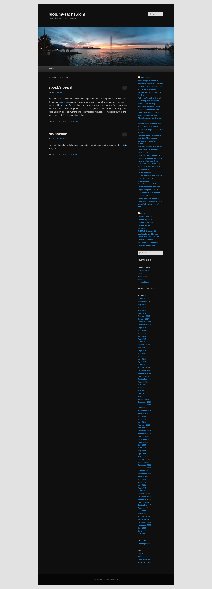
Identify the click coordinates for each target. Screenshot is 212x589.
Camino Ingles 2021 (146, 220)
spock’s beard (60, 87)
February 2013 (144, 345)
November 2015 (144, 302)
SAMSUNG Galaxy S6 (147, 231)
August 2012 (143, 350)
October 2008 (143, 471)
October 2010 (143, 408)
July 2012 (142, 353)
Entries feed (143, 557)
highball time (143, 282)
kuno (142, 213)
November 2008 (144, 468)
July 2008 (142, 479)
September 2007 (144, 505)
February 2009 (144, 459)
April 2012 (142, 362)
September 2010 (144, 411)
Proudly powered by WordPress (106, 579)
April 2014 (142, 313)
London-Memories (145, 240)
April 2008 (142, 488)
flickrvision (58, 134)
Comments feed (144, 559)
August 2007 (143, 508)
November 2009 (144, 433)
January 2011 (143, 399)
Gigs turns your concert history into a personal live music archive (149, 192)
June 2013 (142, 333)
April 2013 (142, 339)
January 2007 (143, 519)
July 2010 (142, 416)
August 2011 (143, 382)
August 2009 (143, 442)
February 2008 (144, 494)
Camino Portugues (146, 217)
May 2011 (142, 390)
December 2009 (144, 431)
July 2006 (142, 528)
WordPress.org (144, 562)
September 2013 (144, 325)
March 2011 (143, 396)
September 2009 (144, 439)
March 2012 (143, 365)
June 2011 (142, 388)
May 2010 (142, 422)
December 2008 (144, 465)
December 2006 (144, 522)
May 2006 (142, 534)
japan (140, 279)
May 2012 (142, 359)
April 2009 (142, 453)
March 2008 (143, 491)
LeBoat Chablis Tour (146, 245)
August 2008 (143, 476)
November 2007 (144, 499)
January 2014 (143, 319)
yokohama (142, 276)
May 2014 (142, 310)
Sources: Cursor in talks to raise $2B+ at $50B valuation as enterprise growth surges (150, 158)
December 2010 (144, 402)
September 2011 (144, 379)
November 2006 (144, 525)
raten (140, 273)
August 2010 (143, 413)
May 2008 (142, 485)
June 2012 (142, 356)
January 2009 (143, 462)
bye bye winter (144, 270)
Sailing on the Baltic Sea (148, 243)
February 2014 (144, 316)
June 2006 (142, 531)
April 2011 (142, 393)
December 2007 (144, 496)
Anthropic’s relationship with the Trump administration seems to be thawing (150, 101)
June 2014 (142, 307)
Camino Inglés (144, 225)
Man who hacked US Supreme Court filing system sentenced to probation (150, 149)
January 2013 (143, 348)
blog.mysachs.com (67, 14)
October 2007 (143, 502)
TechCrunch (145, 77)
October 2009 (143, 436)
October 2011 (143, 376)
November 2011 (144, 373)
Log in (140, 554)
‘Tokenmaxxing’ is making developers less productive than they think (149, 167)
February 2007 (144, 517)
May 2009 (142, 451)
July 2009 (142, 445)
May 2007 (142, 511)
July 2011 (142, 385)
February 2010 (144, 425)
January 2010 (143, 428)
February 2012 (144, 368)
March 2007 (143, 514)
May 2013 (142, 336)
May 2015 (142, 305)
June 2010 (142, 419)
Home (51, 69)
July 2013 (142, 330)
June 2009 (142, 448)
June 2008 (142, 482)
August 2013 (143, 328)
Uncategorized (144, 544)
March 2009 (143, 456)
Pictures (141, 228)
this (123, 145)
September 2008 (144, 474)
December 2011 (144, 371)
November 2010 (144, 405)
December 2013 (144, 322)
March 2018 (143, 299)
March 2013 (143, 342)
